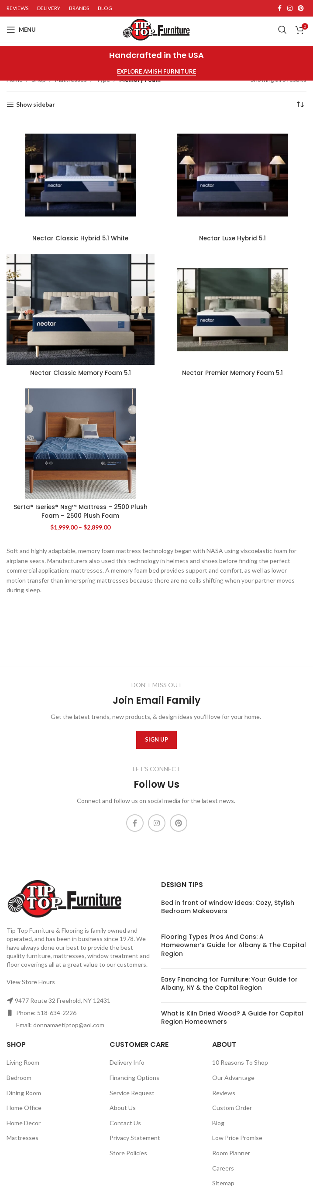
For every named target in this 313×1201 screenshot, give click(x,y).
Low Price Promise (237, 1137)
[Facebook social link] (279, 8)
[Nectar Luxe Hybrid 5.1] (233, 175)
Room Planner (231, 1153)
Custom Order (232, 1107)
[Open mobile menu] (21, 29)
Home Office (24, 1107)
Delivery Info (127, 1062)
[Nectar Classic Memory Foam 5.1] (81, 309)
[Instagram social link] (290, 8)
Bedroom (19, 1077)
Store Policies (128, 1153)
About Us (123, 1107)
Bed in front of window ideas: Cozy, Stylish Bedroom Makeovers (227, 907)
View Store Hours (31, 981)
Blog (218, 1123)
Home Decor (24, 1123)
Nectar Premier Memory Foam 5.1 (233, 372)
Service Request (132, 1092)
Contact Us (125, 1123)
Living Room (23, 1062)
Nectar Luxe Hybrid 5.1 (232, 238)
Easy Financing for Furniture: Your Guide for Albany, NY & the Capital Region (229, 983)
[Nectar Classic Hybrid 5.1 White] (81, 175)
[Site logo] (156, 29)
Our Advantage (233, 1077)
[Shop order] (299, 104)
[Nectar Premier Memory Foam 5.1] (233, 309)
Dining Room (24, 1092)
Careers (223, 1168)
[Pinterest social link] (300, 8)
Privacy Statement (135, 1137)
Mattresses (22, 1137)
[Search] (282, 29)
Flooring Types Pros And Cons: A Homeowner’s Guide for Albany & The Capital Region (233, 945)
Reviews (223, 1092)
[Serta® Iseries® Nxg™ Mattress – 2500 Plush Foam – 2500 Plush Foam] (81, 443)
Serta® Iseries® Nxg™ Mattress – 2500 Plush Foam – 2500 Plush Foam (80, 511)
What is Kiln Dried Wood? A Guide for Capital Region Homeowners (232, 1017)
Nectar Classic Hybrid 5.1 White (80, 238)
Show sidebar (35, 104)
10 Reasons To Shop (240, 1062)
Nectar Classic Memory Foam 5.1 (80, 372)
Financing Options (134, 1077)
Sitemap (223, 1183)
